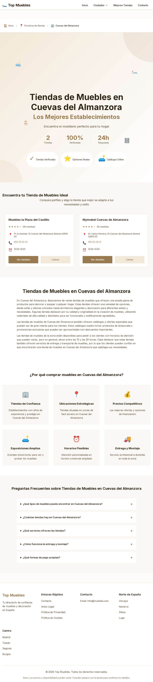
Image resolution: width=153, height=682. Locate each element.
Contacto (143, 5)
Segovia (6, 648)
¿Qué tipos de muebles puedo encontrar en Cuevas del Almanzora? (62, 503)
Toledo (6, 642)
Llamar (55, 259)
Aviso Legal (47, 606)
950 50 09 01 (94, 242)
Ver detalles (23, 259)
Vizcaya (123, 600)
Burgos (6, 654)
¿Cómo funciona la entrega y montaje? (45, 544)
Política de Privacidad (53, 612)
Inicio (85, 5)
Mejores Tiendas (122, 5)
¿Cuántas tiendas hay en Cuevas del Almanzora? (52, 517)
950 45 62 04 (20, 242)
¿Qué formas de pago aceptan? (41, 557)
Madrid (6, 637)
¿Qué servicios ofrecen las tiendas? (44, 530)
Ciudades (101, 5)
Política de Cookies (52, 617)
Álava (122, 612)
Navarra (123, 606)
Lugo (122, 617)
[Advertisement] (77, 70)
